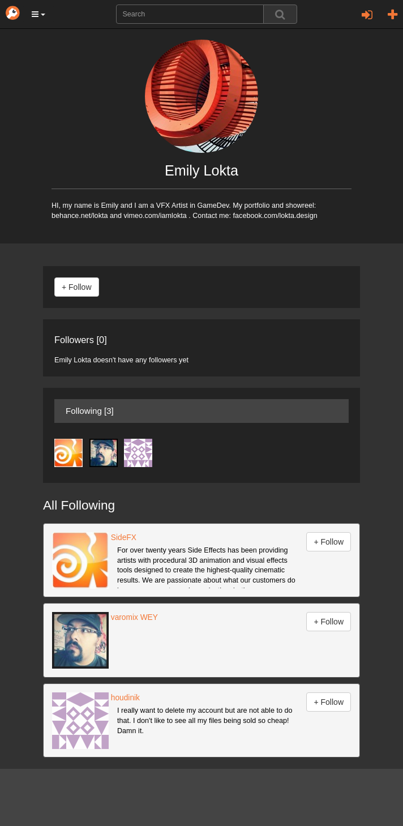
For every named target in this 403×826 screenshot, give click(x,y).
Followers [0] (80, 340)
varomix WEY (133, 617)
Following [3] (90, 411)
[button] (38, 14)
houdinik (124, 698)
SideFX (122, 537)
